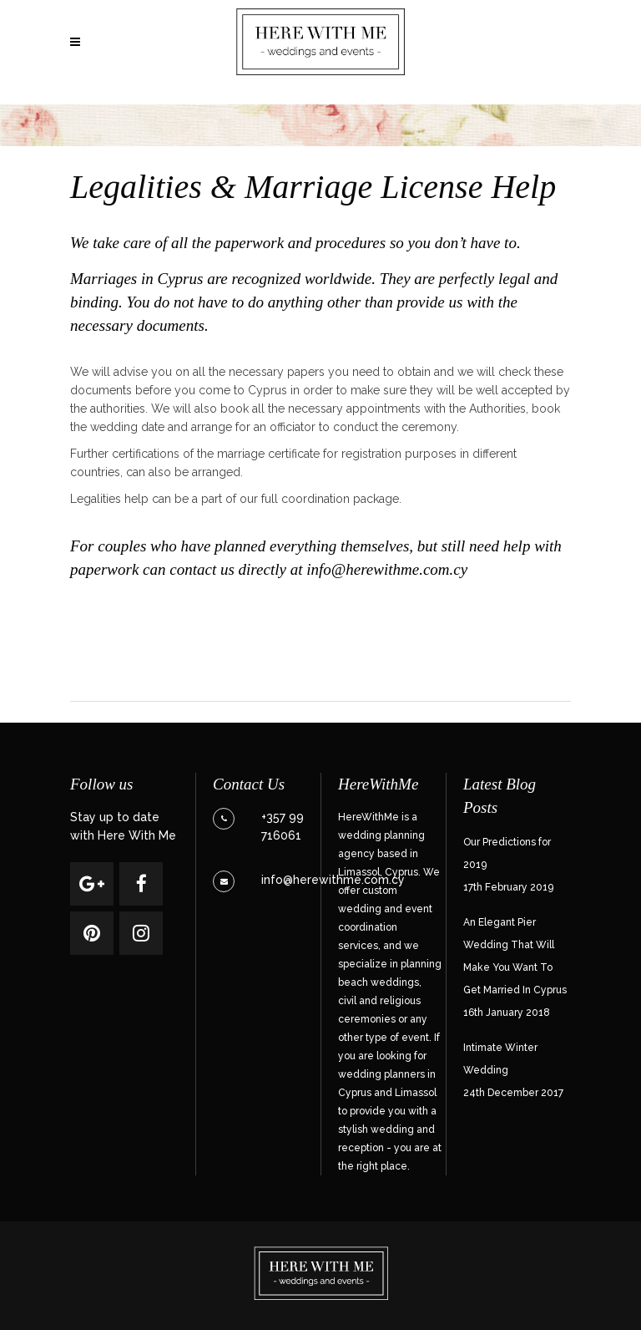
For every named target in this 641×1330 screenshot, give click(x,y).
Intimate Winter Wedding (500, 1059)
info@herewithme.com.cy (386, 569)
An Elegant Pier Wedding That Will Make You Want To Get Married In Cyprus (515, 956)
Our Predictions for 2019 (507, 853)
